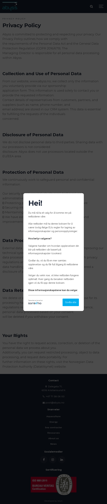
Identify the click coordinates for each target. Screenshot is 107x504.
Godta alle (70, 302)
